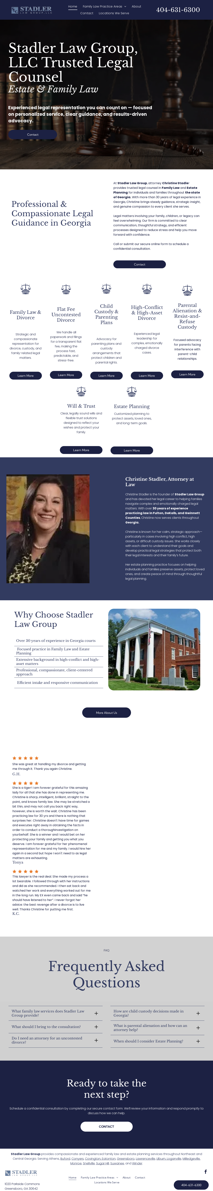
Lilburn (161, 1159)
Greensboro (126, 1159)
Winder (137, 1163)
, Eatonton (108, 1159)
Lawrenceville (145, 1159)
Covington (93, 1159)
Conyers (78, 1159)
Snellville (89, 1163)
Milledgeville (191, 1159)
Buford (65, 1159)
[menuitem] (72, 6)
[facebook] (205, 1172)
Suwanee (117, 1163)
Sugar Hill (102, 1163)
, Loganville (173, 1159)
